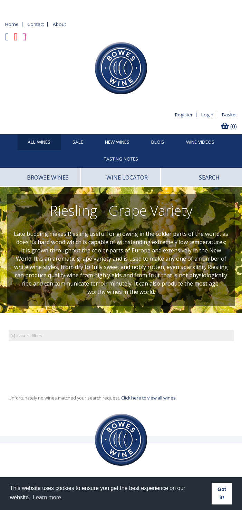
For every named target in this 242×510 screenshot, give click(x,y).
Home (12, 24)
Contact (35, 24)
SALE (77, 142)
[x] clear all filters (26, 335)
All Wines (39, 142)
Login (207, 115)
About (59, 24)
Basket (229, 115)
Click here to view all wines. (149, 398)
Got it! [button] (221, 493)
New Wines (117, 142)
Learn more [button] (47, 497)
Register (184, 115)
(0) (229, 126)
